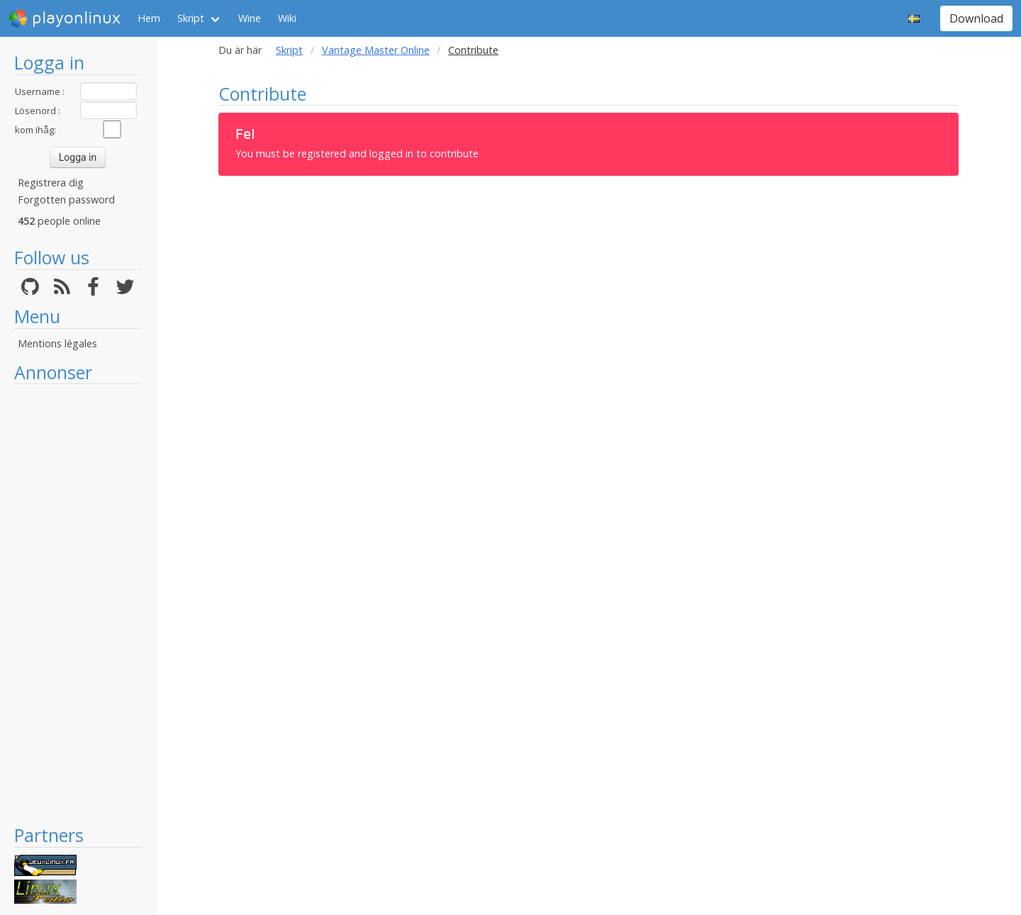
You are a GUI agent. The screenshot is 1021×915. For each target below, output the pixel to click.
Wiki (287, 18)
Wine (249, 18)
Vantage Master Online (376, 50)
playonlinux (65, 18)
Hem (149, 18)
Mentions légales (57, 343)
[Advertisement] (77, 603)
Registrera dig (51, 182)
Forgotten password (66, 199)
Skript (190, 18)
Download (976, 18)
